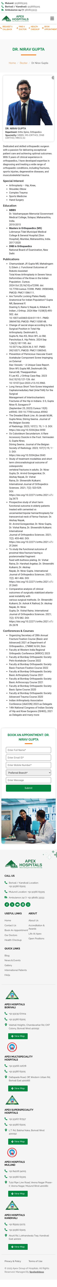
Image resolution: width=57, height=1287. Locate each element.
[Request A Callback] (1, 28)
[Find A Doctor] (17, 28)
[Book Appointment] (43, 28)
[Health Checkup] (29, 28)
